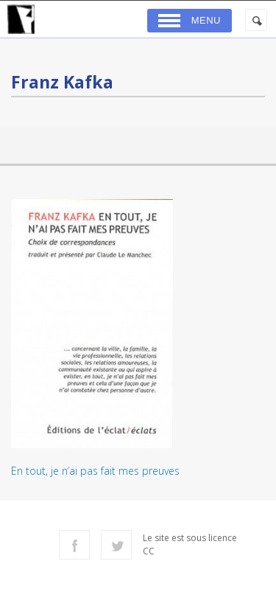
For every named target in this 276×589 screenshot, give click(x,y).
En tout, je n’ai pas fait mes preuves (95, 471)
